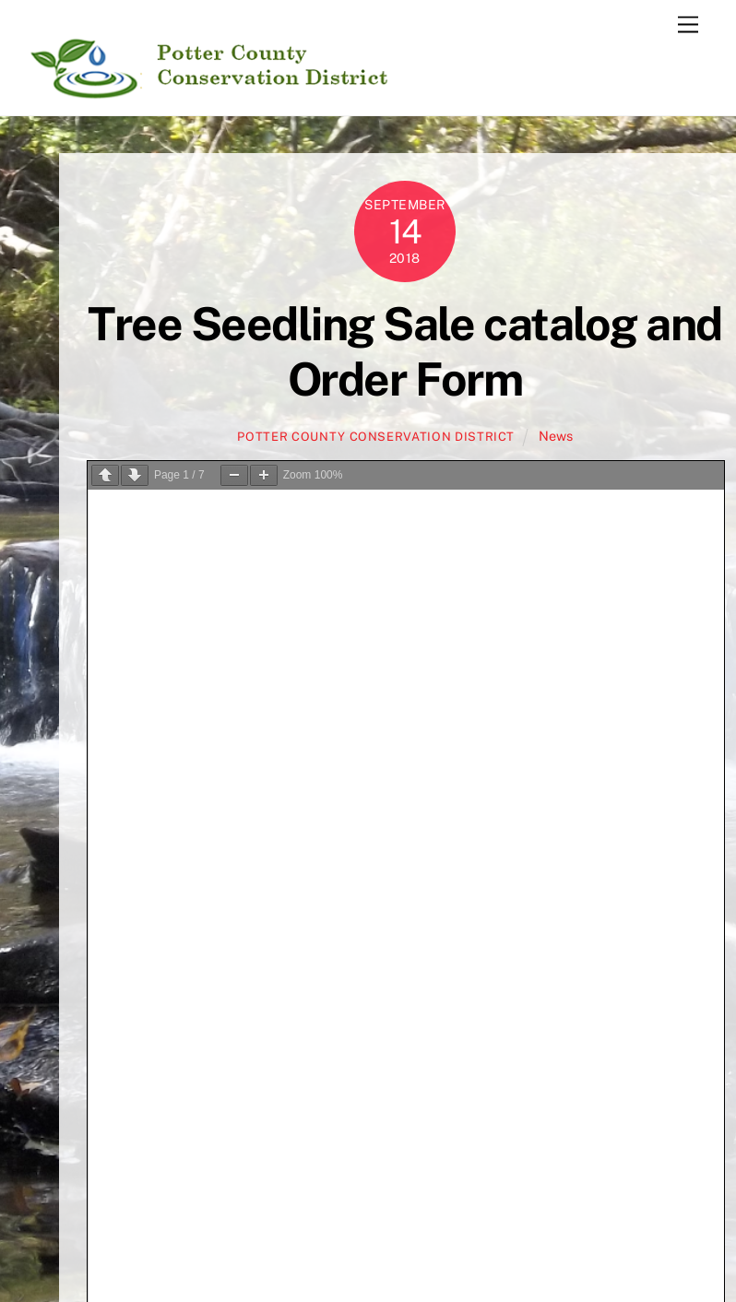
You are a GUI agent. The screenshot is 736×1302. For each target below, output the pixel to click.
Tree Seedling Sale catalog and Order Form (404, 351)
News (556, 436)
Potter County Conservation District (376, 437)
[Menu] (688, 25)
